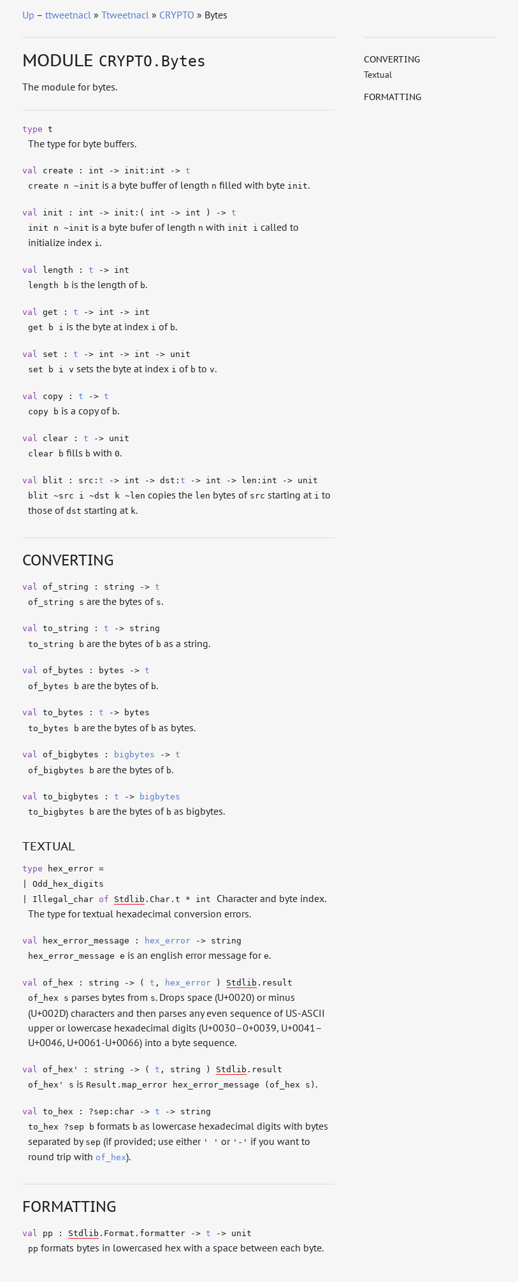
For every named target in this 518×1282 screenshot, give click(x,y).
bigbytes (134, 754)
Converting (392, 59)
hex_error (168, 940)
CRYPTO (176, 14)
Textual (378, 74)
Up (28, 14)
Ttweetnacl (125, 14)
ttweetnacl (68, 14)
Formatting (392, 97)
